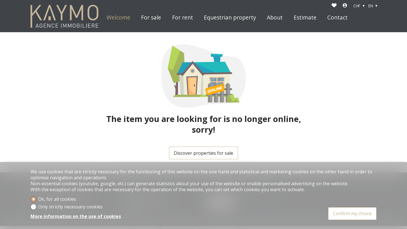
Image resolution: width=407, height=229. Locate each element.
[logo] (64, 16)
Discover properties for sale (203, 153)
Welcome (118, 17)
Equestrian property (230, 17)
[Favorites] (334, 6)
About (275, 17)
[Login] (344, 6)
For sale (151, 17)
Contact (337, 17)
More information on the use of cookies (76, 216)
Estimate (305, 17)
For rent (182, 17)
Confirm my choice (352, 213)
